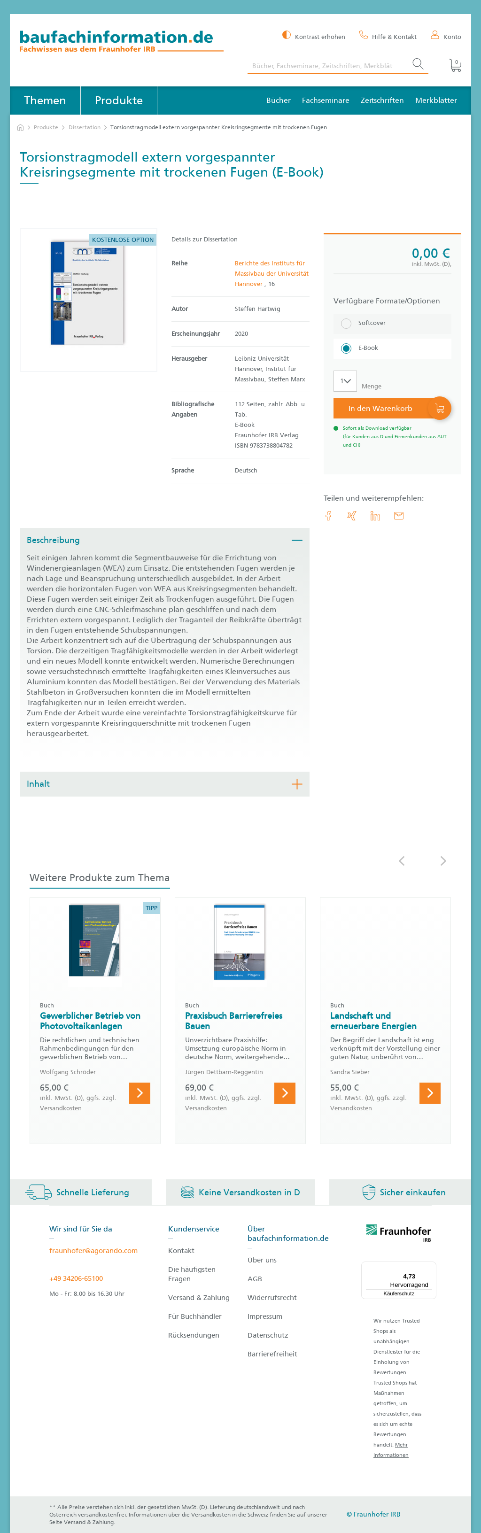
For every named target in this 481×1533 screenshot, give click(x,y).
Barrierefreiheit (272, 1354)
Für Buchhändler (195, 1316)
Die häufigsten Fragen (192, 1274)
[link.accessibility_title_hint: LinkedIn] (375, 515)
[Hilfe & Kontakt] (388, 36)
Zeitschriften (382, 100)
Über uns (262, 1260)
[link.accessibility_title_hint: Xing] (352, 515)
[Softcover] (392, 324)
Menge (371, 386)
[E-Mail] (398, 515)
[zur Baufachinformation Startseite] (126, 42)
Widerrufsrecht (272, 1297)
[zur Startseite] (20, 127)
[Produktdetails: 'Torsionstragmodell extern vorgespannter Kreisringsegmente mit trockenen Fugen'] (88, 300)
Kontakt (181, 1251)
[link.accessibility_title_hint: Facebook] (328, 515)
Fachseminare (325, 100)
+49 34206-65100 (76, 1278)
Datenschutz (268, 1335)
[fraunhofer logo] (398, 1234)
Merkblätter (436, 100)
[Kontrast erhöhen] (313, 36)
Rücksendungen (193, 1335)
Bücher (278, 100)
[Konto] (446, 36)
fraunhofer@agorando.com (93, 1251)
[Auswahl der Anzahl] (345, 381)
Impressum (265, 1316)
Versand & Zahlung (199, 1297)
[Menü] (430, 1267)
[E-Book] (392, 349)
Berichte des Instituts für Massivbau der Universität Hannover (272, 273)
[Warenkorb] (449, 65)
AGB (255, 1279)
